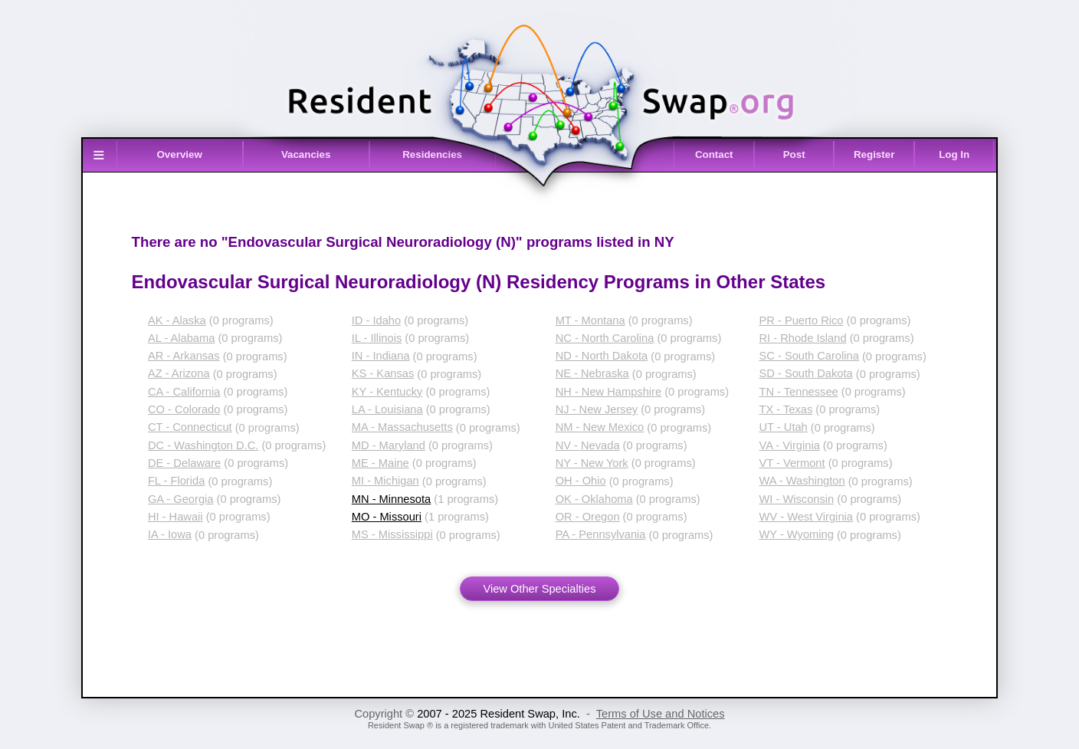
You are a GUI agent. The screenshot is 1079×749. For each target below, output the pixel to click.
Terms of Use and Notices (660, 714)
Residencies (432, 154)
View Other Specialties (539, 589)
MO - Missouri (386, 517)
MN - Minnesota (391, 499)
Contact (714, 154)
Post (794, 154)
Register (874, 154)
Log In (954, 154)
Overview (179, 154)
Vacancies (305, 154)
